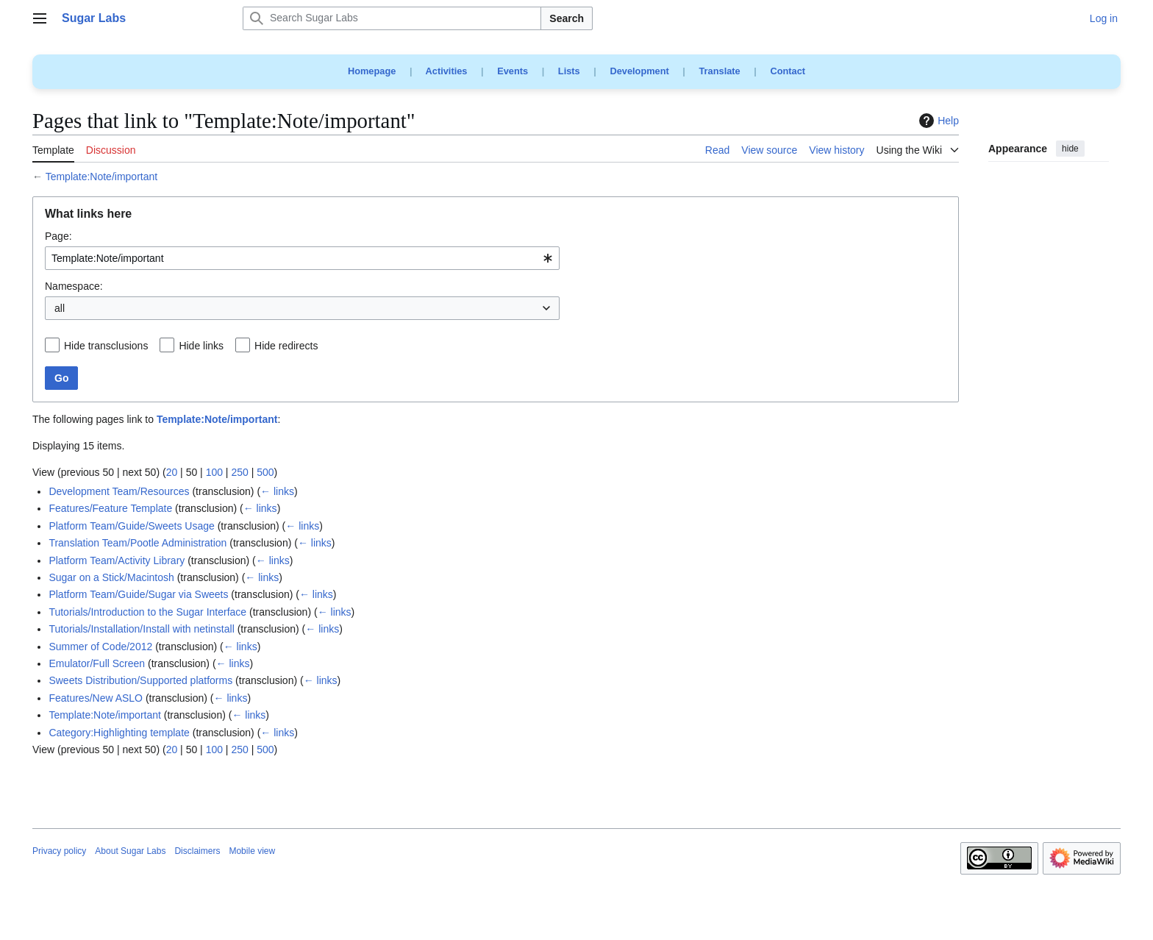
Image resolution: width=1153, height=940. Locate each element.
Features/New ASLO (96, 698)
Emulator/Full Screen (97, 663)
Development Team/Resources (119, 491)
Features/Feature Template (110, 508)
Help (937, 120)
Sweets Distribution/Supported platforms (140, 680)
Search (566, 18)
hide (1070, 148)
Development (639, 70)
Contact (787, 70)
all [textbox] (59, 308)
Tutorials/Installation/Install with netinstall (141, 629)
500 (265, 472)
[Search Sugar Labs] (392, 18)
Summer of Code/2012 (100, 646)
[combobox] (302, 258)
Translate (719, 70)
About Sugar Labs (130, 851)
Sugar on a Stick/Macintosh (111, 577)
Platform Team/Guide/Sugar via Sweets (138, 594)
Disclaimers (197, 851)
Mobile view (252, 851)
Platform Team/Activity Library (117, 560)
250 (239, 472)
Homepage (372, 70)
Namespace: (74, 286)
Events (512, 70)
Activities (447, 70)
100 (214, 472)
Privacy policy (59, 851)
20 (172, 472)
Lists (569, 70)
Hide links (201, 346)
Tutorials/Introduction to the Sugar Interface (147, 612)
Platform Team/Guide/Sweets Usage (131, 526)
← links (277, 491)
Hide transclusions (106, 346)
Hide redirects (286, 346)
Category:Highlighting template (119, 732)
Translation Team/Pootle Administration (137, 543)
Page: (58, 236)
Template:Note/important (102, 176)
